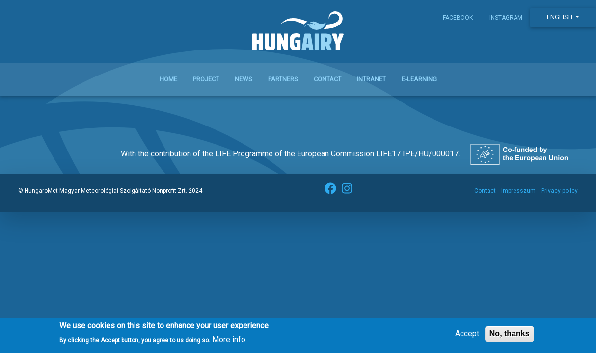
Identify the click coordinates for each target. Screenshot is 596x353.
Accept (467, 336)
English (560, 17)
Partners (283, 79)
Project (206, 79)
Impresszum (518, 190)
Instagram (505, 17)
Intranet (371, 79)
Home (168, 79)
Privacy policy (559, 190)
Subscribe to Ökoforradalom (29, 108)
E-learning (419, 79)
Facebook (458, 17)
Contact (327, 79)
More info (228, 342)
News (243, 79)
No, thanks (509, 336)
